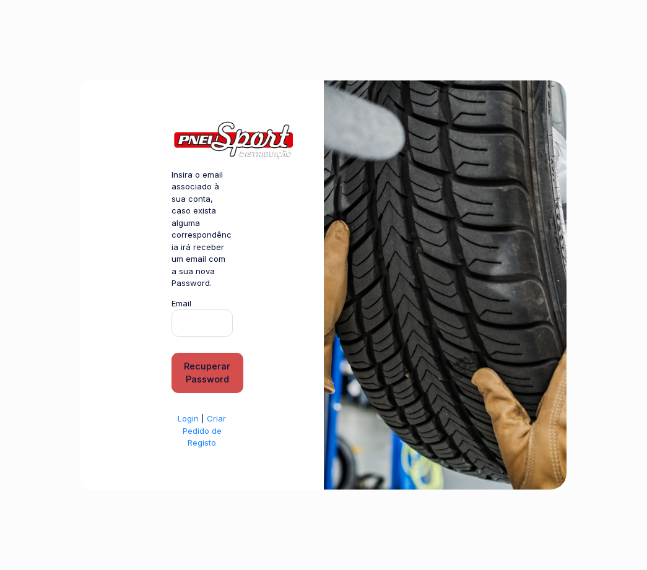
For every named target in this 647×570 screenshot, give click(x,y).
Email (181, 303)
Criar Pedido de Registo (205, 430)
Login (188, 418)
